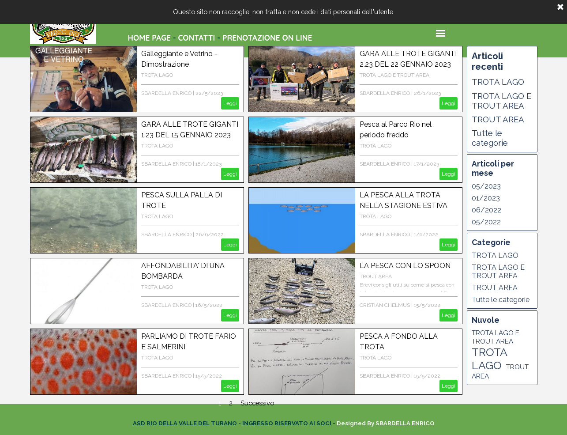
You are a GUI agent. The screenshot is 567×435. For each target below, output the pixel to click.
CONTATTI (196, 37)
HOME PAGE (149, 37)
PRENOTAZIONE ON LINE (267, 37)
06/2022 (486, 210)
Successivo (257, 403)
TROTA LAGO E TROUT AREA (394, 75)
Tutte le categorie (490, 138)
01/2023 (486, 198)
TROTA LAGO (157, 75)
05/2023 (486, 186)
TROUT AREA (376, 276)
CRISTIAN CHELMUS (385, 305)
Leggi (230, 103)
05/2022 (486, 222)
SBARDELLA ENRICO (166, 93)
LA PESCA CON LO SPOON (405, 265)
